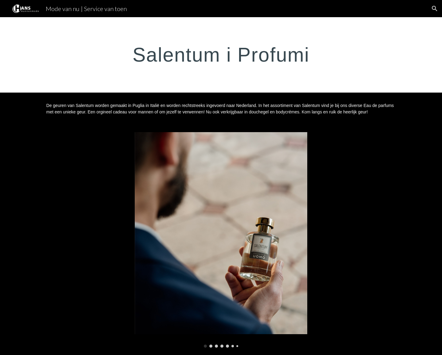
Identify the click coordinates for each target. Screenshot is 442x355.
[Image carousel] (221, 240)
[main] (221, 55)
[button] (434, 8)
